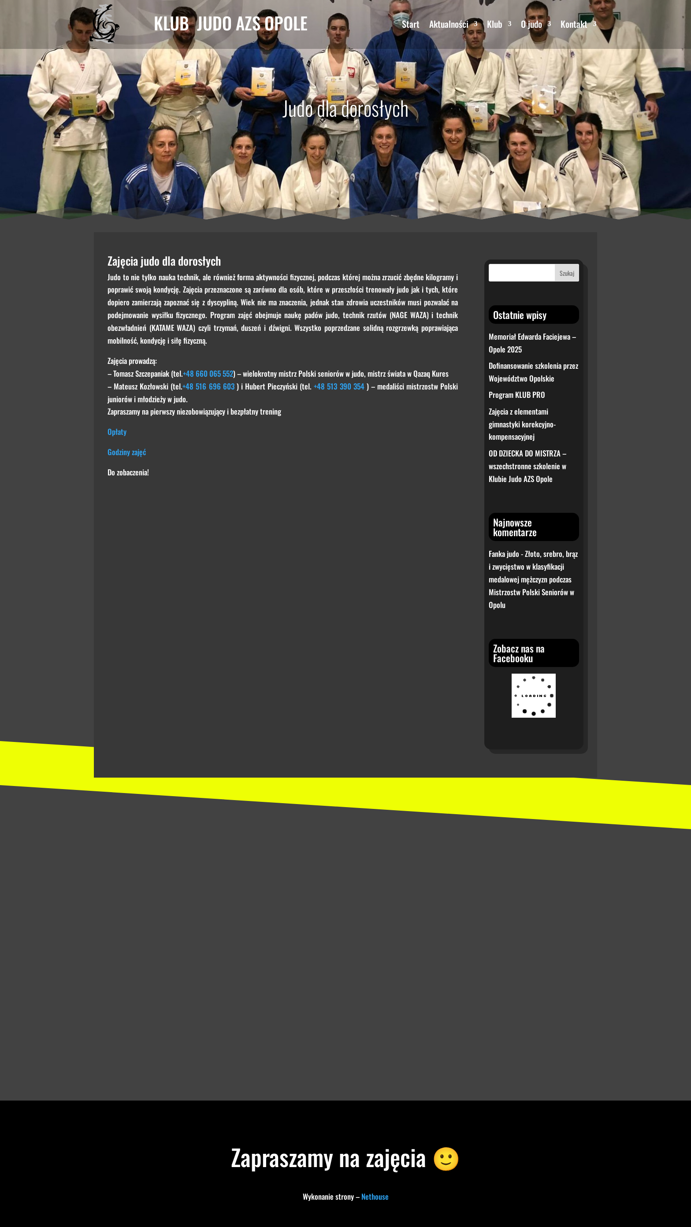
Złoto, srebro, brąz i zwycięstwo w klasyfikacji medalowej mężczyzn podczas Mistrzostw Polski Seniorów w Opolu (533, 579)
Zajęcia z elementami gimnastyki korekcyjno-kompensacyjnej (522, 424)
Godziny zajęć (127, 451)
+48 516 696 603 (208, 386)
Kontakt (574, 25)
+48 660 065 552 (208, 373)
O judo (531, 25)
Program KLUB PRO (517, 394)
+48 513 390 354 (339, 386)
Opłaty (117, 431)
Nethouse (375, 1196)
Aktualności (448, 25)
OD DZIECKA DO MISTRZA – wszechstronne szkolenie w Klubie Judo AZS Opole (527, 466)
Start (411, 25)
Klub (494, 25)
